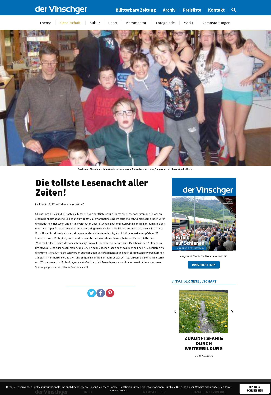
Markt (188, 22)
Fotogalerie (165, 22)
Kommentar (136, 22)
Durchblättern (204, 265)
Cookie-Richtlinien (121, 387)
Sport (112, 22)
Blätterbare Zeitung (136, 10)
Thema (45, 22)
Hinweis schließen (254, 388)
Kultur (95, 22)
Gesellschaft (70, 22)
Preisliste (192, 10)
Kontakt (216, 10)
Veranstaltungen (216, 22)
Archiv (169, 10)
